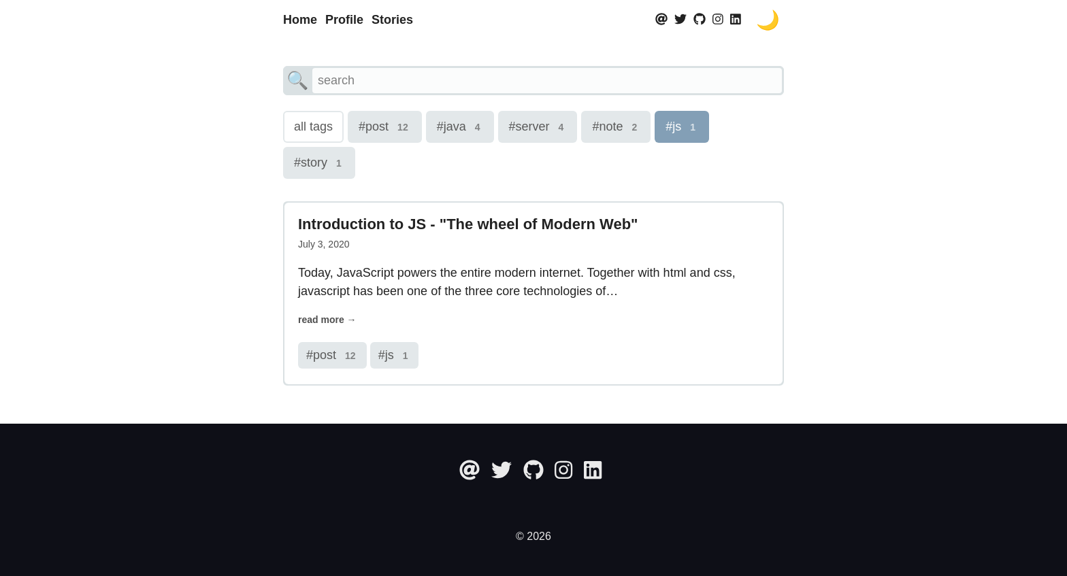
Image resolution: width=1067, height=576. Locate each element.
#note (616, 127)
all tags (313, 126)
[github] (699, 20)
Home (300, 20)
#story (319, 163)
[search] (547, 81)
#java (460, 127)
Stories (392, 20)
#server (538, 127)
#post (385, 127)
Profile (344, 20)
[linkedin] (735, 20)
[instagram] (718, 20)
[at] (663, 20)
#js (682, 127)
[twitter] (680, 20)
